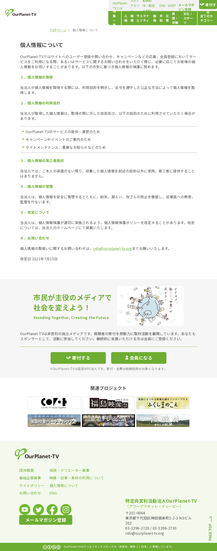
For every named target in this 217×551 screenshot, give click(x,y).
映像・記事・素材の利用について (64, 477)
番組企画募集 (30, 477)
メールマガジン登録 (171, 5)
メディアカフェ (86, 5)
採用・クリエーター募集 (64, 470)
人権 (70, 18)
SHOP (144, 5)
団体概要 (26, 470)
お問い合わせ (30, 493)
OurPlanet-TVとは (61, 5)
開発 (116, 18)
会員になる (138, 358)
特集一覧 (55, 18)
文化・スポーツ (170, 18)
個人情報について (64, 485)
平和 (125, 18)
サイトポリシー (32, 485)
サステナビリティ (98, 18)
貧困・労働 (149, 18)
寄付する (202, 4)
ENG (135, 5)
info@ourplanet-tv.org (112, 248)
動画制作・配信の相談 (114, 5)
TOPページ (58, 30)
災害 (134, 18)
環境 (79, 18)
